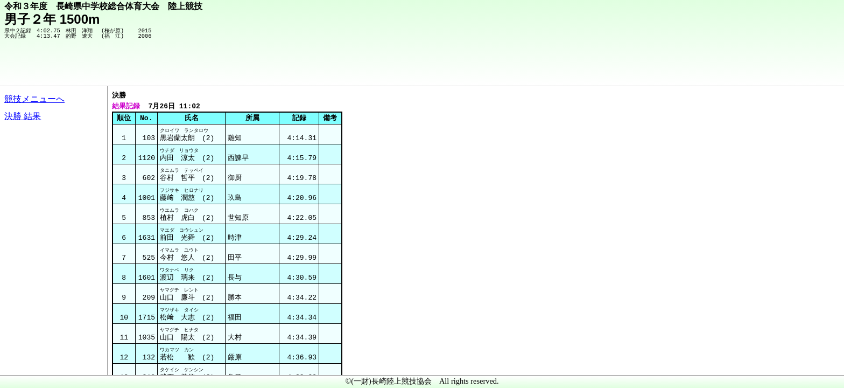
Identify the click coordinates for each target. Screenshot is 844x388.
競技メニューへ (34, 98)
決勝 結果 (22, 116)
